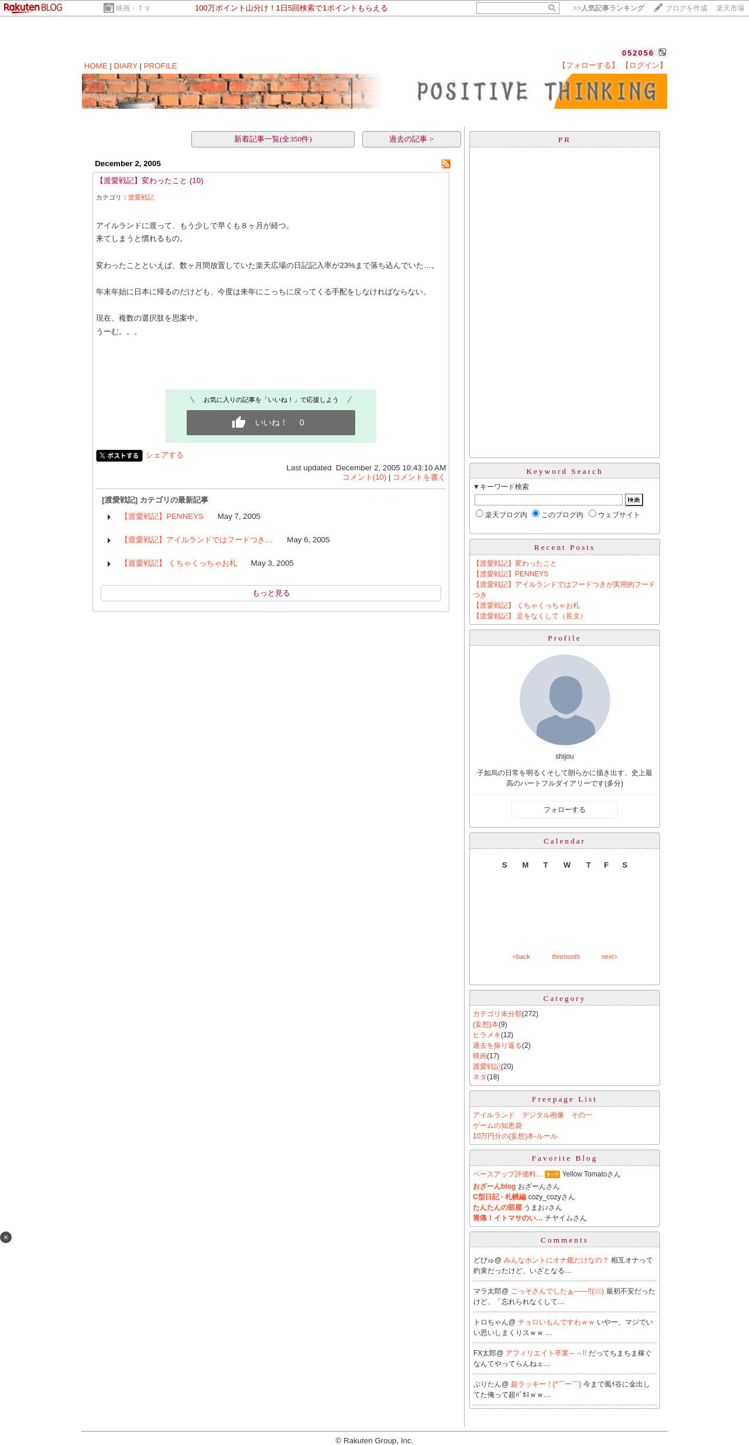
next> (609, 956)
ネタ (480, 1077)
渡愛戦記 (141, 197)
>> (608, 8)
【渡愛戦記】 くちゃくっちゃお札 (179, 563)
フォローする (565, 810)
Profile (564, 638)
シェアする (165, 454)
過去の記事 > (411, 139)
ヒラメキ (487, 1035)
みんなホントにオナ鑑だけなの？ (557, 1260)
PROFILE (160, 65)
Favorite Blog (565, 1158)
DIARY (126, 65)
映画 (480, 1056)
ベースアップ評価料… (508, 1174)
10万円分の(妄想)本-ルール (515, 1136)
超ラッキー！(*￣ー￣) (547, 1384)
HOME (96, 65)
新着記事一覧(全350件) (273, 139)
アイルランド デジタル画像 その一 (532, 1115)
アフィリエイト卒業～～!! (547, 1353)
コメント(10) (364, 477)
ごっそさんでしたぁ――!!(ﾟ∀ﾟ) (558, 1291)
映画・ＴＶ (133, 8)
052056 (638, 53)
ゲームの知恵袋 (497, 1125)
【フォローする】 (588, 65)
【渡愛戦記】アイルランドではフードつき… (197, 539)
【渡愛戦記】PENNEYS (162, 516)
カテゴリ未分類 (497, 1014)
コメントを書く (419, 477)
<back (521, 956)
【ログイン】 (644, 65)
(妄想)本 (486, 1024)
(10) (197, 180)
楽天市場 (730, 8)
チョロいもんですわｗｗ (557, 1322)
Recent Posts (565, 547)
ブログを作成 (686, 8)
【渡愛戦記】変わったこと (141, 180)
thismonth (566, 956)
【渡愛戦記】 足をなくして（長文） (530, 616)
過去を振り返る (497, 1045)
